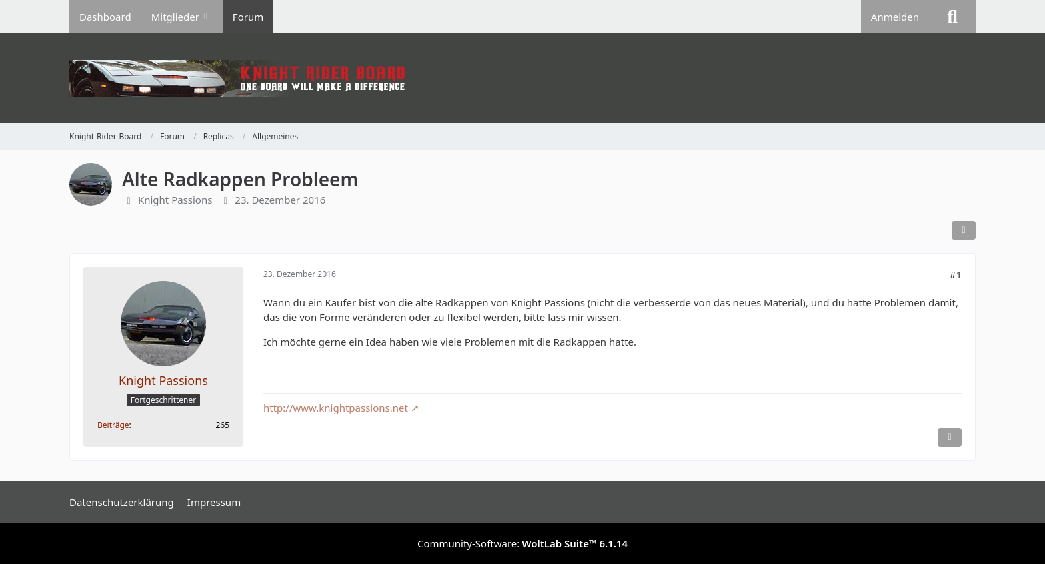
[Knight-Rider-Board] (522, 78)
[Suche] (952, 16)
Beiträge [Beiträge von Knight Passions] (113, 425)
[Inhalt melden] (950, 437)
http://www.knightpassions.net (335, 407)
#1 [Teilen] (956, 274)
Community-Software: (522, 543)
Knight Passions (175, 199)
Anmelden (895, 16)
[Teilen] (964, 230)
